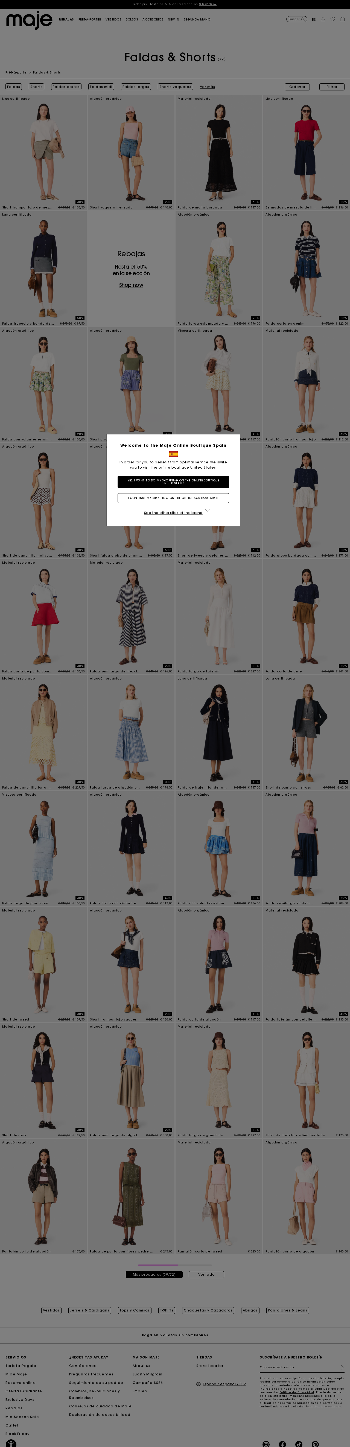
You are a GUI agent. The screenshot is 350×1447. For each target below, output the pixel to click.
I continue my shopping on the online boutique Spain (175, 498)
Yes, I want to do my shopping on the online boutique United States (175, 482)
